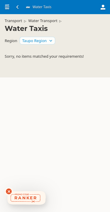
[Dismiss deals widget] (9, 191)
